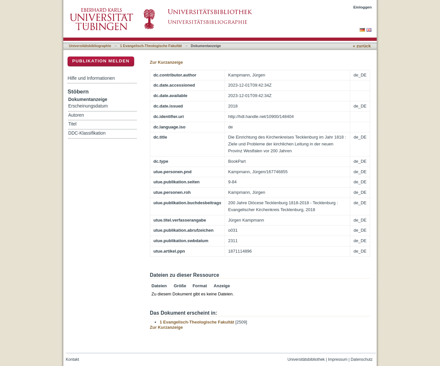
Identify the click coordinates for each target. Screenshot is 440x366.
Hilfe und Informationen (91, 78)
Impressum (338, 359)
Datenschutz (361, 359)
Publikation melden (101, 60)
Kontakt (72, 359)
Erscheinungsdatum (88, 106)
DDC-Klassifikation (86, 133)
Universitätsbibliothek (306, 359)
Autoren (76, 115)
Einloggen (363, 7)
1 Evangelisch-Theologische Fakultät (151, 46)
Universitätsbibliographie (90, 46)
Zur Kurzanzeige (166, 62)
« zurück (362, 45)
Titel (72, 124)
